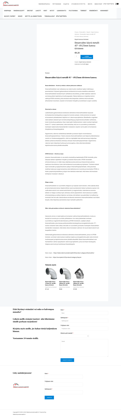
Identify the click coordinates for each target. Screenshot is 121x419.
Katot (52, 11)
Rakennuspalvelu (44, 4)
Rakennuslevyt (19, 11)
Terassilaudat (49, 16)
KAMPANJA (7, 11)
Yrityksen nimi (65, 325)
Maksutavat (98, 4)
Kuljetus (66, 4)
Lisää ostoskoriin (87, 57)
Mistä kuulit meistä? (67, 333)
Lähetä (49, 397)
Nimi (62, 310)
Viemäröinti (93, 11)
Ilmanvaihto (61, 11)
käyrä (87, 64)
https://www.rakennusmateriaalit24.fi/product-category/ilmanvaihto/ (73, 253)
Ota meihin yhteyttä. (78, 4)
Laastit (38, 11)
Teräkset (83, 11)
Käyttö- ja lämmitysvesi (33, 16)
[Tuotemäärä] (77, 56)
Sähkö (20, 16)
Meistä (90, 4)
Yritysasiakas (56, 4)
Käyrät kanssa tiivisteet (81, 39)
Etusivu (76, 32)
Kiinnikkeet (104, 11)
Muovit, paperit (9, 16)
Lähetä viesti (67, 360)
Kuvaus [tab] (47, 73)
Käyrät (88, 32)
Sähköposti (64, 318)
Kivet (45, 11)
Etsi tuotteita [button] (109, 4)
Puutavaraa (73, 11)
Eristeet (30, 11)
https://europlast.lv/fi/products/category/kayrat (67, 257)
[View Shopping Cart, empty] (116, 4)
